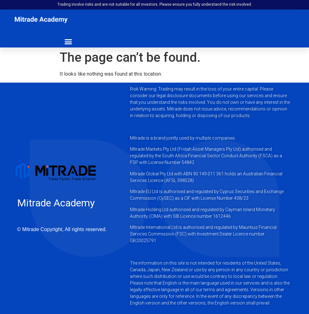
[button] (68, 41)
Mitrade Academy (56, 203)
